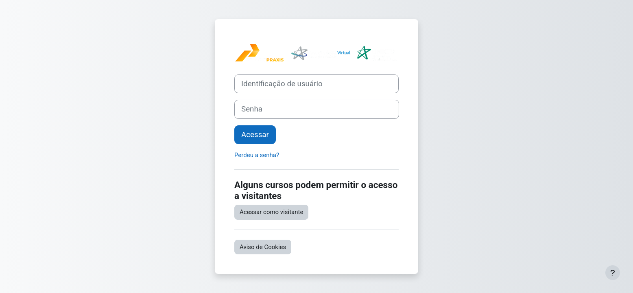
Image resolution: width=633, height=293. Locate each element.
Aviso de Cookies (263, 247)
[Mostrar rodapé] (612, 272)
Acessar (255, 134)
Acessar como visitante (271, 212)
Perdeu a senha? (256, 155)
